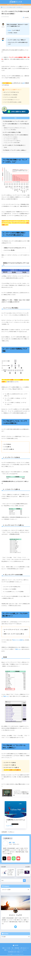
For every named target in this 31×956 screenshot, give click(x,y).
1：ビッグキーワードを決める (10, 137)
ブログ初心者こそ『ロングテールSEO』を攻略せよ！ (15, 150)
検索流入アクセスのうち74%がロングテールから (15, 127)
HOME (15, 946)
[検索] (24, 880)
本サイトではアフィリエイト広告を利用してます (15, 4)
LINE (23, 83)
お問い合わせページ (24, 948)
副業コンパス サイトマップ (10, 950)
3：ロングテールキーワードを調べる (12, 140)
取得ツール (17, 649)
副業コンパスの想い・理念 (8, 948)
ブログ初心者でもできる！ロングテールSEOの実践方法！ (16, 134)
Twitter (9, 30)
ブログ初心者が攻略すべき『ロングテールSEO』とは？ (15, 121)
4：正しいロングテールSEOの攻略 (11, 142)
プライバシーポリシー (22, 950)
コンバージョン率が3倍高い (10, 129)
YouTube (18, 860)
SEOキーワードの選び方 (17, 640)
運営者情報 (17, 948)
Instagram (9, 860)
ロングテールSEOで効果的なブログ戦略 (12, 132)
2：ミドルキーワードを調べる (10, 138)
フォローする (9, 825)
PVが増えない (11, 832)
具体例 (5, 147)
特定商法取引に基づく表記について (15, 952)
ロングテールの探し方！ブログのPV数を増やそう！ (14, 145)
